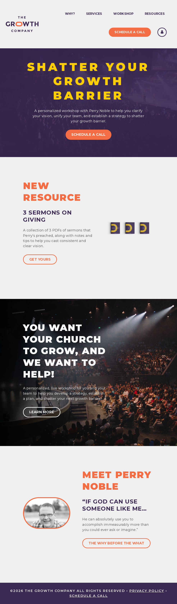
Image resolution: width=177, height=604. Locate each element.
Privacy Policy (146, 591)
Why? (70, 14)
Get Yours (40, 259)
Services (94, 14)
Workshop (123, 14)
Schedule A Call (129, 32)
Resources (155, 14)
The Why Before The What (116, 543)
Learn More (41, 412)
